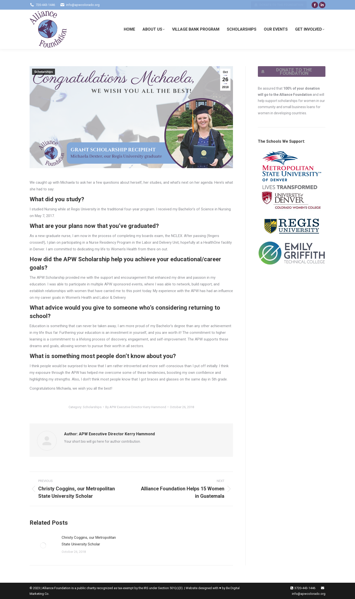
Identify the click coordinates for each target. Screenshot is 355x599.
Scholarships (43, 72)
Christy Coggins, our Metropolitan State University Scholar (89, 540)
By (135, 407)
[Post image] (43, 545)
